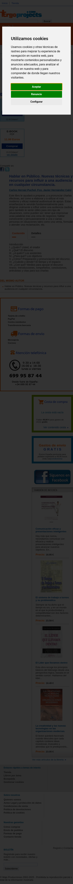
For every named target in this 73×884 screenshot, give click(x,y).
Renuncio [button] (36, 94)
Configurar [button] (36, 101)
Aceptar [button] (36, 86)
